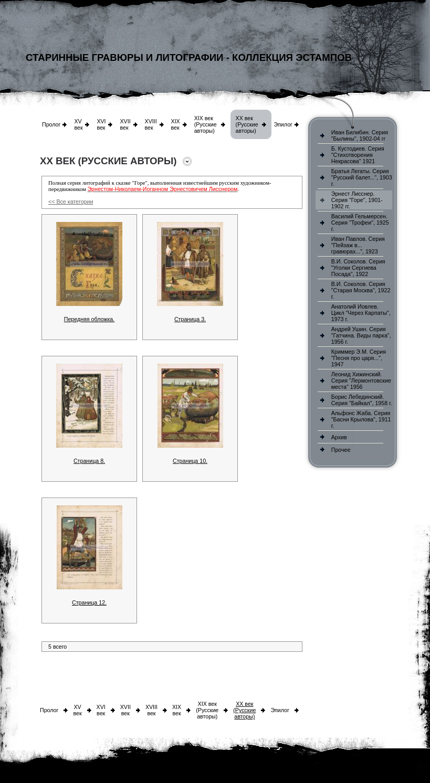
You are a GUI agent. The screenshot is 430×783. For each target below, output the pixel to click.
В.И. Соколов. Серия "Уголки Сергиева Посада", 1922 (358, 267)
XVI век (101, 124)
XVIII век (151, 124)
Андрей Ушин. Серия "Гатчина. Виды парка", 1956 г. (361, 335)
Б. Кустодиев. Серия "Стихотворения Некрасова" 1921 (357, 154)
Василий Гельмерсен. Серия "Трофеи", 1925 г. (360, 222)
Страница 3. (190, 319)
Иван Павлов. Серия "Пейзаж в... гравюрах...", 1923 (358, 245)
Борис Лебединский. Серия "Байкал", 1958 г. (361, 400)
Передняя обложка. (89, 319)
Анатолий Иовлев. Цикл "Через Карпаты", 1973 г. (361, 312)
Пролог (51, 124)
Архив (339, 437)
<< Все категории (70, 201)
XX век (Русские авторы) (247, 124)
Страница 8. (89, 461)
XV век (78, 124)
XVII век (125, 124)
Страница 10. (190, 461)
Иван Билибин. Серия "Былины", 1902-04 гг (359, 135)
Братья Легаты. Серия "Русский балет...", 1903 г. (361, 177)
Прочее (341, 450)
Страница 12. (89, 602)
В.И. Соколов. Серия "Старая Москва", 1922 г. (361, 290)
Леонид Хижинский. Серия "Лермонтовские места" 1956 (361, 380)
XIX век (175, 124)
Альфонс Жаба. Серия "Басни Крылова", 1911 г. (361, 419)
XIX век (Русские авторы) (205, 124)
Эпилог (283, 124)
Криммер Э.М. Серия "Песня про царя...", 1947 (358, 357)
